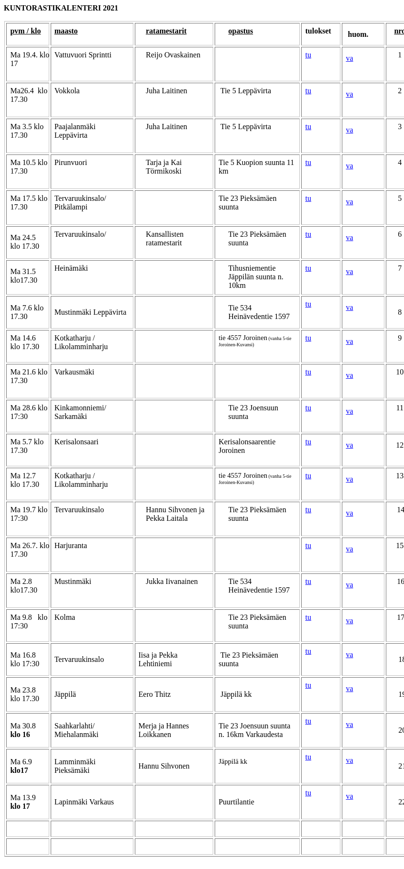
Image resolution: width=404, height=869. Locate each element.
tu (308, 55)
